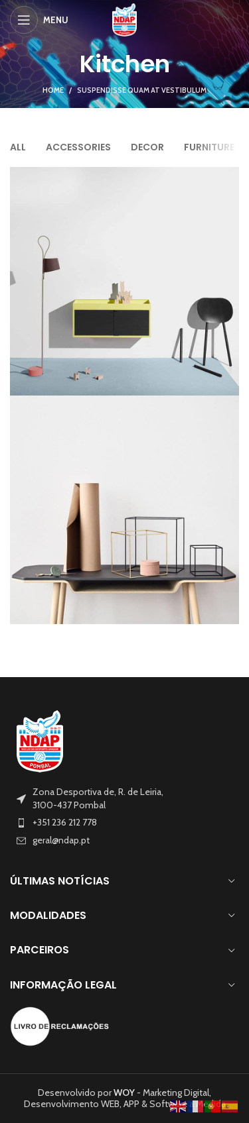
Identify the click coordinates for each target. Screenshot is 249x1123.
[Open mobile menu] (39, 20)
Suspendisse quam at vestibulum (142, 90)
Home (53, 90)
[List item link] (124, 822)
